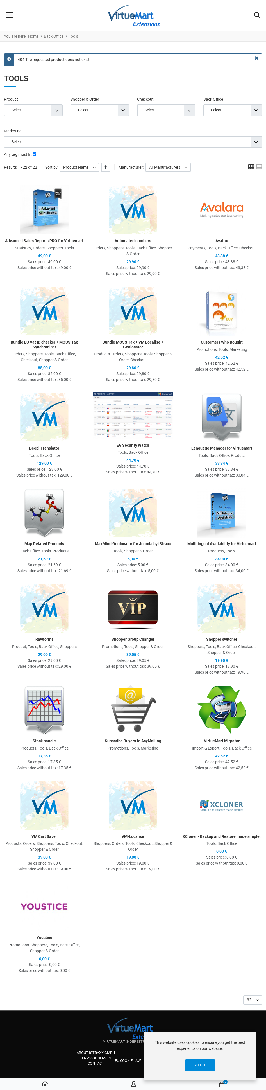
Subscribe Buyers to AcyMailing (133, 741)
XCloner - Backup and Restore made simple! (222, 836)
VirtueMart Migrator (222, 741)
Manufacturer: (131, 167)
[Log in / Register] (133, 1084)
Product (11, 99)
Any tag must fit (18, 154)
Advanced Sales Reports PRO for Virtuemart (44, 240)
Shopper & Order (85, 99)
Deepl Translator (44, 448)
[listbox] (79, 167)
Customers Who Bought (222, 342)
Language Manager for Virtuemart (221, 448)
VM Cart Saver (44, 836)
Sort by (51, 167)
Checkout (145, 99)
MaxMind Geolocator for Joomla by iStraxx (133, 543)
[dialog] (200, 1056)
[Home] (45, 1084)
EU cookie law (128, 1061)
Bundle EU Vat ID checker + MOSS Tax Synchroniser (44, 344)
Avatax (221, 240)
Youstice (44, 937)
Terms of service (96, 1058)
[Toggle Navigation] (9, 16)
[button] (257, 16)
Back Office (213, 99)
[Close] (256, 58)
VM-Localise (133, 836)
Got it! (200, 1065)
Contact (96, 1063)
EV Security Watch (133, 445)
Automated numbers (133, 240)
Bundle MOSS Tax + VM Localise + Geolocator (133, 344)
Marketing (13, 131)
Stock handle (44, 741)
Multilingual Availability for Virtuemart (221, 543)
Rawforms (44, 639)
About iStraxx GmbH (96, 1053)
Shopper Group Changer (133, 639)
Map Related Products (44, 543)
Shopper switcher (221, 639)
